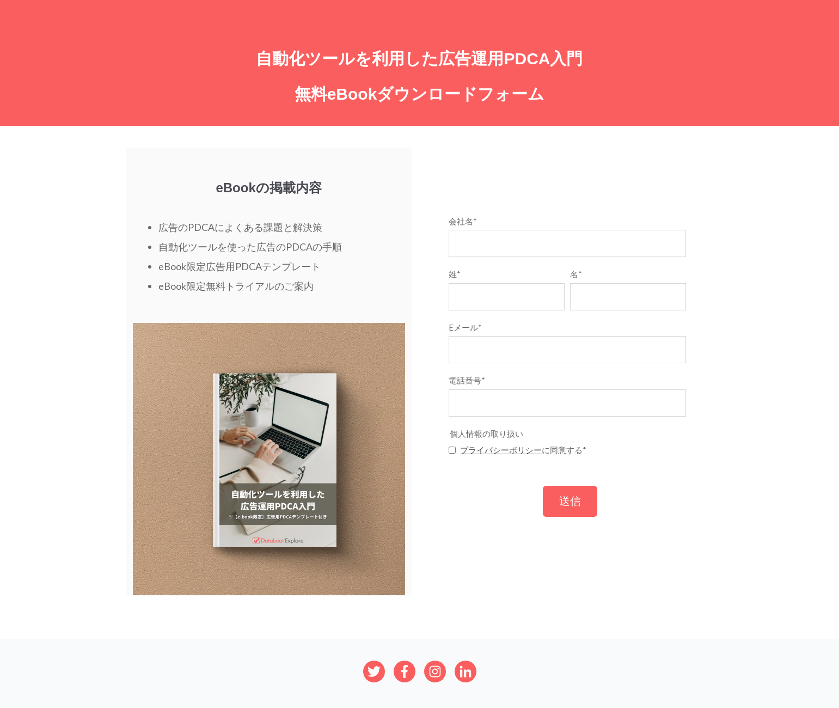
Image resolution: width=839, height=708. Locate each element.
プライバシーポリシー (501, 450)
